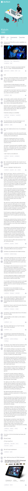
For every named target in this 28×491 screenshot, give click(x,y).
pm (15, 169)
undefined (6, 95)
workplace (17, 156)
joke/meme (6, 61)
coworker (17, 293)
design (5, 430)
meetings (6, 340)
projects (12, 169)
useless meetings (14, 338)
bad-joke (12, 443)
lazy (5, 117)
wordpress (6, 63)
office (5, 158)
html (16, 70)
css (19, 70)
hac (11, 61)
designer (12, 293)
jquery (11, 445)
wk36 (11, 451)
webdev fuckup (13, 253)
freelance (12, 309)
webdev (12, 70)
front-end (6, 445)
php (11, 63)
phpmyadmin (16, 61)
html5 (11, 484)
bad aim (12, 156)
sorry (17, 443)
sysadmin (18, 115)
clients (19, 169)
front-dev (11, 430)
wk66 (11, 124)
